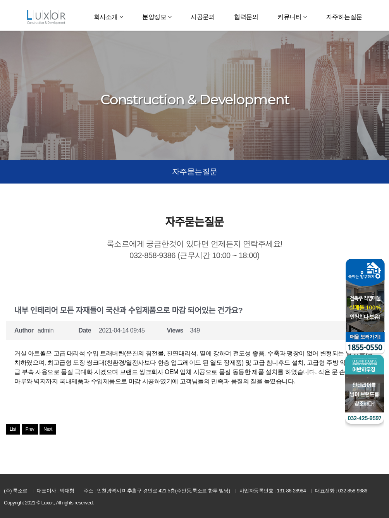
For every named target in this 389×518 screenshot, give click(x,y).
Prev (30, 429)
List (13, 429)
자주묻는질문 (194, 171)
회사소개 (106, 17)
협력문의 (246, 17)
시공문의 (203, 17)
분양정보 (154, 17)
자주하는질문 (344, 17)
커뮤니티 (289, 17)
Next (47, 429)
